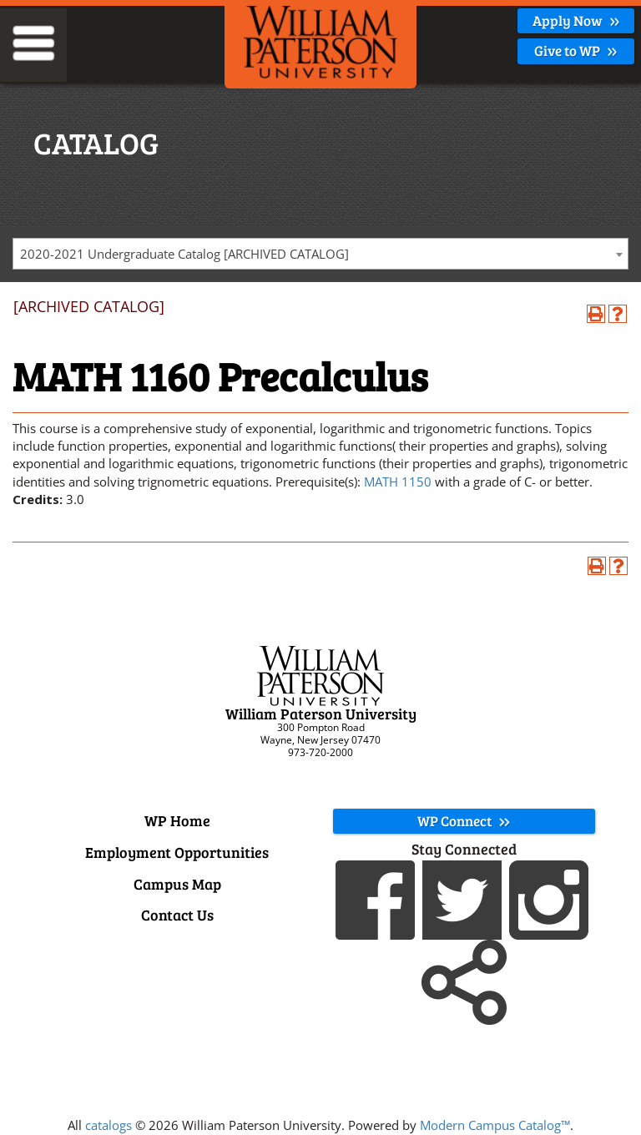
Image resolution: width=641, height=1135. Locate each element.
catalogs (108, 1125)
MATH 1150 (398, 481)
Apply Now (576, 20)
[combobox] (320, 254)
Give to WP (576, 50)
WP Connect (464, 820)
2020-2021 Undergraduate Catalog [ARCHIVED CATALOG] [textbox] (184, 253)
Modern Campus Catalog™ (495, 1125)
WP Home (177, 820)
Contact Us (177, 915)
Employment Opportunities (177, 852)
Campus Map (177, 884)
